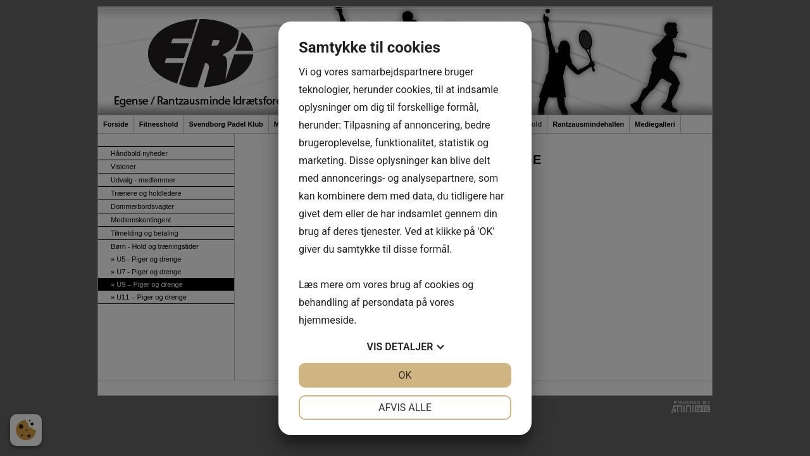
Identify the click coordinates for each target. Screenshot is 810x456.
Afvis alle (405, 408)
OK (404, 375)
